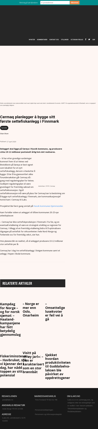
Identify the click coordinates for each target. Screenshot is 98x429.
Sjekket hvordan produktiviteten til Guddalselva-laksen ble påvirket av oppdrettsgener (58, 366)
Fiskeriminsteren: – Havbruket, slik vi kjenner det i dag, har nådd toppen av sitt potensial (14, 365)
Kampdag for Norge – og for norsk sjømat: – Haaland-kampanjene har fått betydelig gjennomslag (10, 319)
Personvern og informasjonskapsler (48, 414)
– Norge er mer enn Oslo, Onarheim (31, 309)
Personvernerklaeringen (44, 410)
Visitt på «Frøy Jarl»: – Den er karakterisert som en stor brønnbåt (33, 362)
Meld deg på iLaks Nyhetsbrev (28, 2)
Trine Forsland (40, 400)
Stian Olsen (4, 133)
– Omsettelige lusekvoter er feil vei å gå (55, 311)
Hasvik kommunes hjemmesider (48, 206)
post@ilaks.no (7, 400)
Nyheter (4, 128)
